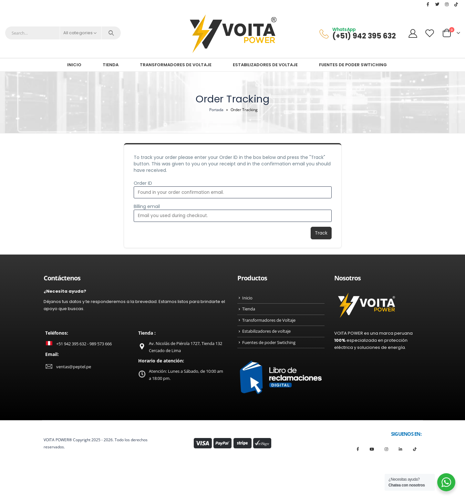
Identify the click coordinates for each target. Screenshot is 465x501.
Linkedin (401, 449)
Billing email (147, 206)
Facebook (358, 449)
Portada (216, 109)
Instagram (386, 449)
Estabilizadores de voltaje (265, 65)
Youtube (372, 449)
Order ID (143, 183)
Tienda (111, 65)
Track (321, 233)
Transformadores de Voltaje (176, 65)
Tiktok (415, 449)
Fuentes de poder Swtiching (353, 65)
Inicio (74, 65)
